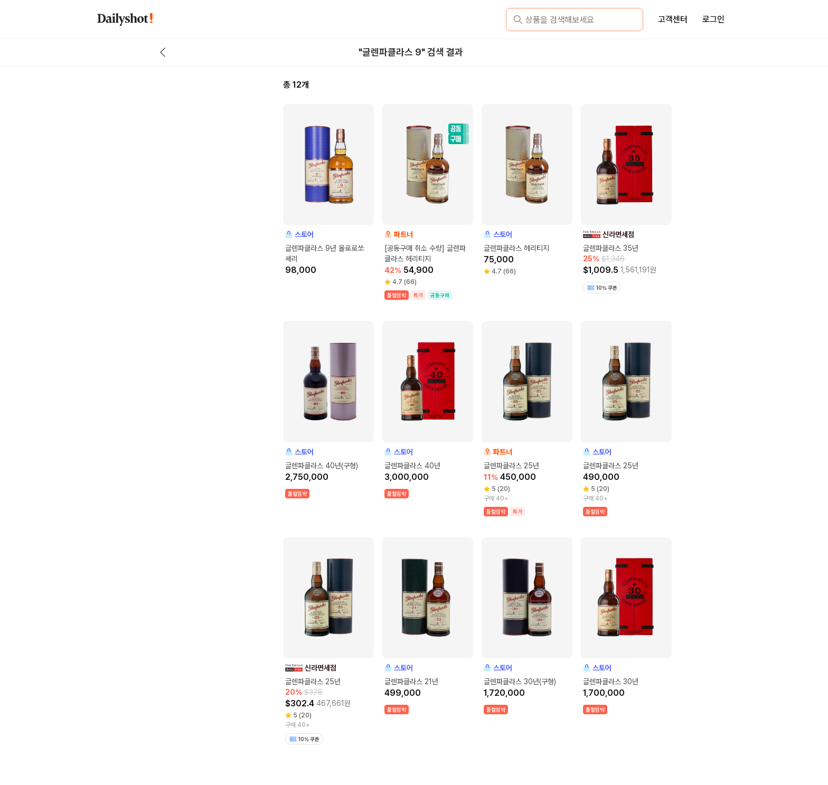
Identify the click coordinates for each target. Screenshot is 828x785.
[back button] (162, 52)
